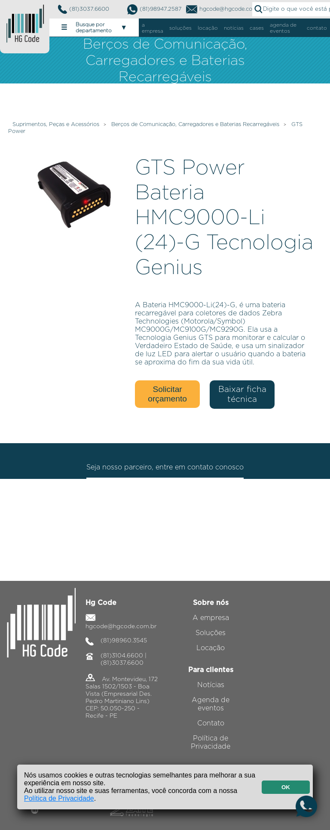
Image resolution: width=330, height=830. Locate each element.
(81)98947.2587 (154, 9)
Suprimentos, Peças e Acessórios (55, 124)
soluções (180, 28)
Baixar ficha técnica (242, 395)
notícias (234, 28)
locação (208, 28)
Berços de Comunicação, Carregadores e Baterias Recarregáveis (195, 124)
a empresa (152, 28)
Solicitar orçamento (167, 394)
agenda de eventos (283, 28)
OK (285, 787)
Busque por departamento (94, 27)
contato (317, 28)
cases (257, 28)
